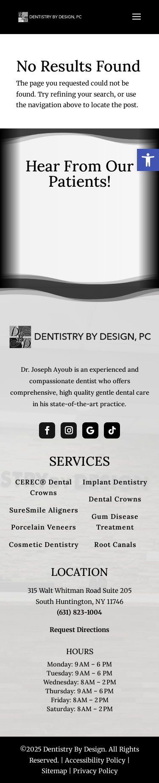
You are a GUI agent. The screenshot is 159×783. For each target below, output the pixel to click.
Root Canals (115, 544)
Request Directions (79, 630)
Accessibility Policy (95, 760)
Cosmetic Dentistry (44, 544)
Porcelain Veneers (43, 527)
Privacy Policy (95, 771)
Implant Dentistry (115, 482)
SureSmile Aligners (43, 510)
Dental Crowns (115, 499)
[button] (148, 160)
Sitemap (54, 771)
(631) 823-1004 (79, 612)
